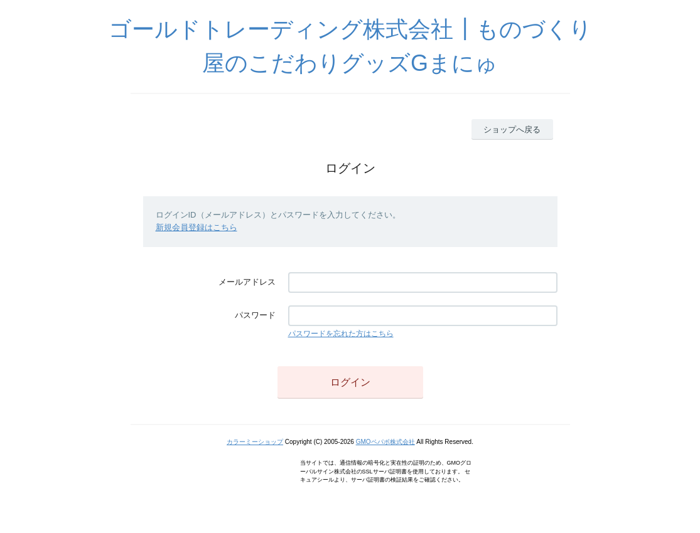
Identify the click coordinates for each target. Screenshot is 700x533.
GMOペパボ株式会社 (385, 441)
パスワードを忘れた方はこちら (341, 333)
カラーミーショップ (255, 441)
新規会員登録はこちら (196, 227)
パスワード (255, 315)
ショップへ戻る (512, 129)
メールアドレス (247, 282)
